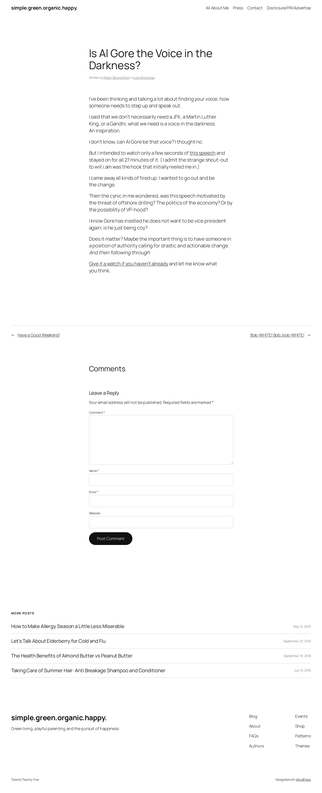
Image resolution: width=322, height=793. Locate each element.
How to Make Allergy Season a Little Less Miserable (67, 626)
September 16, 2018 (297, 656)
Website (94, 513)
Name (94, 471)
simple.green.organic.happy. (44, 7)
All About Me (217, 7)
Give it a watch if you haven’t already (128, 263)
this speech (203, 153)
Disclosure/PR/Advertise (289, 7)
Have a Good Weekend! (39, 335)
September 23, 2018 (297, 641)
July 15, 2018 (302, 670)
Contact (255, 7)
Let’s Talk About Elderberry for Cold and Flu (58, 641)
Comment (97, 412)
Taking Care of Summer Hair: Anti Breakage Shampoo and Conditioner (88, 670)
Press (238, 7)
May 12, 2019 (302, 626)
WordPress (303, 779)
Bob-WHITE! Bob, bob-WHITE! (277, 335)
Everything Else (144, 77)
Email (93, 492)
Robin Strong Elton (116, 77)
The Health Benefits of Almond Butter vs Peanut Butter (72, 656)
